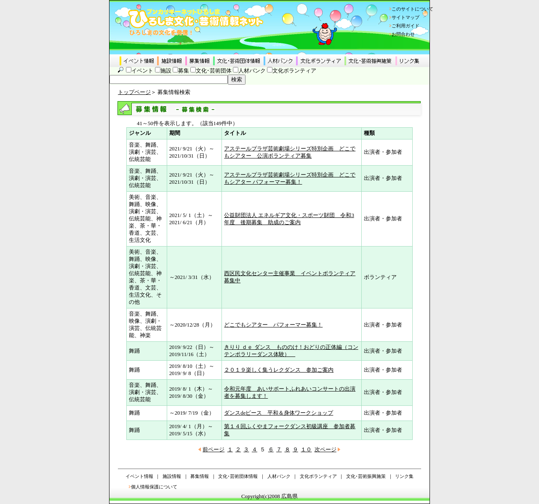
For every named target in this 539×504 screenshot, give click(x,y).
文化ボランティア (294, 71)
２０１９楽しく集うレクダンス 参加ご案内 (279, 370)
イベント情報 (139, 476)
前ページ (213, 450)
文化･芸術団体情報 (238, 476)
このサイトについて (412, 8)
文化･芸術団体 (214, 71)
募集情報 (199, 476)
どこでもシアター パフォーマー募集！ (273, 325)
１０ (306, 450)
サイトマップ (405, 17)
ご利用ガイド (405, 25)
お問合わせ (403, 34)
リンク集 (404, 476)
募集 (183, 71)
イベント (142, 71)
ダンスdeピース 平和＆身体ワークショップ (278, 413)
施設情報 (172, 476)
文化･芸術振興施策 (366, 476)
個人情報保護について (154, 486)
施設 (165, 71)
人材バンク (252, 71)
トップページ (134, 92)
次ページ (325, 450)
